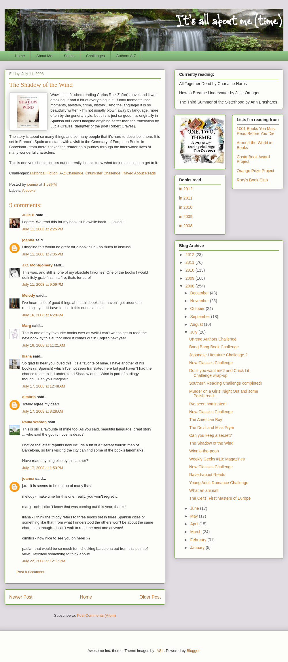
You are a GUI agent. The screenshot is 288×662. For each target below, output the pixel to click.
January (198, 547)
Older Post (150, 597)
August (197, 324)
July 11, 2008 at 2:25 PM (42, 229)
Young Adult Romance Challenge (218, 482)
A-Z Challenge (71, 173)
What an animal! (203, 490)
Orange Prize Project (255, 170)
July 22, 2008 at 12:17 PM (43, 561)
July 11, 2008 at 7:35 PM (42, 254)
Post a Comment (30, 572)
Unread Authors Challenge (212, 339)
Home (20, 56)
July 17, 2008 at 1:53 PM (42, 468)
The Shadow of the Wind (211, 443)
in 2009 (185, 216)
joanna (28, 240)
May (194, 516)
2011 (190, 262)
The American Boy (205, 419)
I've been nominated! (208, 404)
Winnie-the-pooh (204, 451)
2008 (190, 286)
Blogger (193, 650)
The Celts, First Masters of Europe (220, 498)
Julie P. (28, 215)
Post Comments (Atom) (96, 615)
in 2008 (185, 225)
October (198, 308)
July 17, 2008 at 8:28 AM (42, 411)
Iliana (27, 356)
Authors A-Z (126, 56)
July (194, 332)
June (195, 508)
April (194, 524)
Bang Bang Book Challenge (214, 347)
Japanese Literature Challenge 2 (218, 355)
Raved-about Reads (207, 474)
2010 (190, 270)
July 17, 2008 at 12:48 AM (43, 386)
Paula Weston (34, 422)
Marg (26, 326)
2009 (190, 278)
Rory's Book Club (252, 180)
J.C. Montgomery (37, 265)
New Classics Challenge (211, 362)
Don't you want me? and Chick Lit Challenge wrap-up (219, 373)
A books (28, 190)
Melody (28, 295)
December (200, 293)
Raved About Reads (139, 173)
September (200, 316)
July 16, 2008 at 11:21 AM (43, 345)
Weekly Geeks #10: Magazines (217, 459)
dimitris (29, 397)
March (196, 531)
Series (69, 56)
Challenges (95, 56)
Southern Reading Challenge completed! (225, 383)
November (200, 300)
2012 (190, 254)
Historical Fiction (43, 173)
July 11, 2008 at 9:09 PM (42, 284)
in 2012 (185, 189)
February (198, 539)
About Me (44, 56)
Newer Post (21, 597)
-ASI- (159, 650)
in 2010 (185, 207)
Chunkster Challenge (103, 173)
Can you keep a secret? (210, 435)
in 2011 (185, 198)
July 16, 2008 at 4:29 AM (42, 315)
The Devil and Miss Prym (211, 427)
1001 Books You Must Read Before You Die (256, 131)
